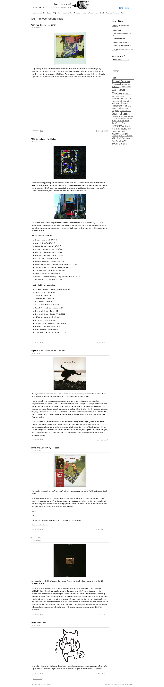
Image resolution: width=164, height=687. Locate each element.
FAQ (54, 13)
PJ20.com (60, 74)
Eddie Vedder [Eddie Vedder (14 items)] (120, 96)
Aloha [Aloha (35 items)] (114, 84)
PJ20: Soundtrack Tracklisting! (43, 139)
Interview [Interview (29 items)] (119, 108)
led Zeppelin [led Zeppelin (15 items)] (120, 116)
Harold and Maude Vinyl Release (44, 448)
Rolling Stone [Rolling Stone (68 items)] (119, 128)
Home (34, 13)
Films (59, 13)
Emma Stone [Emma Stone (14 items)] (116, 101)
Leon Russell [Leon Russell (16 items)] (128, 116)
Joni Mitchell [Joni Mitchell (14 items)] (123, 111)
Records (109, 13)
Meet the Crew (88, 13)
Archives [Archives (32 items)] (121, 84)
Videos (123, 13)
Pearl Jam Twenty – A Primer (43, 25)
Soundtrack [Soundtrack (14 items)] (115, 136)
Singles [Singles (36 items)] (125, 134)
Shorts (102, 13)
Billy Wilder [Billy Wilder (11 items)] (128, 84)
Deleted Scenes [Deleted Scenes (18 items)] (126, 94)
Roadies (116, 13)
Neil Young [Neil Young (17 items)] (120, 121)
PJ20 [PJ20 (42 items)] (121, 126)
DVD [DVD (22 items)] (113, 96)
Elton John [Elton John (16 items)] (128, 98)
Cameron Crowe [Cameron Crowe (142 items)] (118, 91)
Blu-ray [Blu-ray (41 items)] (115, 86)
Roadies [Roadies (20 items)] (128, 126)
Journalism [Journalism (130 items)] (119, 113)
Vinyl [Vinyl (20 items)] (125, 138)
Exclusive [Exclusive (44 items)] (124, 101)
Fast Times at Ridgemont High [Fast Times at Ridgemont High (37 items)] (120, 104)
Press (96, 13)
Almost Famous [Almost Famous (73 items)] (121, 81)
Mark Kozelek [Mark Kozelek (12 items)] (125, 118)
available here (72, 77)
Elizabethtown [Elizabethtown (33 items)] (118, 98)
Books (49, 13)
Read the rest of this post (40, 525)
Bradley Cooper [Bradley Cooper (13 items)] (126, 87)
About (40, 13)
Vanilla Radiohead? (38, 622)
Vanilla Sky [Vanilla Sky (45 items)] (117, 138)
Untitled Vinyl (36, 537)
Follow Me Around (66, 666)
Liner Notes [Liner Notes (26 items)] (116, 118)
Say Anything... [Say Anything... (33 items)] (118, 132)
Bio (44, 13)
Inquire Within (67, 13)
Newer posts (37, 679)
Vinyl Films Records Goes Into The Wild (47, 350)
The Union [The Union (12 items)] (122, 136)
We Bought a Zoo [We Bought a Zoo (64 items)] (119, 142)
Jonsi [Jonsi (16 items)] (129, 111)
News (41, 131)
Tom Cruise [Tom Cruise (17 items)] (129, 136)
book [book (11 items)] (120, 86)
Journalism (77, 13)
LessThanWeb (47, 684)
